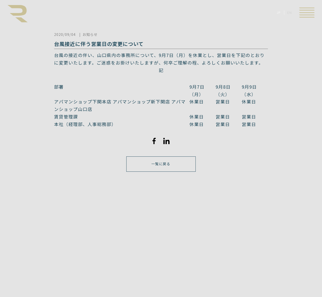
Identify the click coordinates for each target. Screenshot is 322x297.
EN (289, 12)
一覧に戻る (160, 164)
